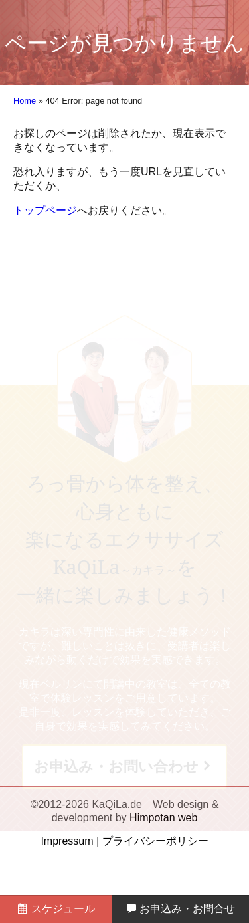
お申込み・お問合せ (180, 908)
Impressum (67, 841)
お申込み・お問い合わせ (116, 766)
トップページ (45, 210)
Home (24, 101)
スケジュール (55, 908)
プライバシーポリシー (155, 841)
